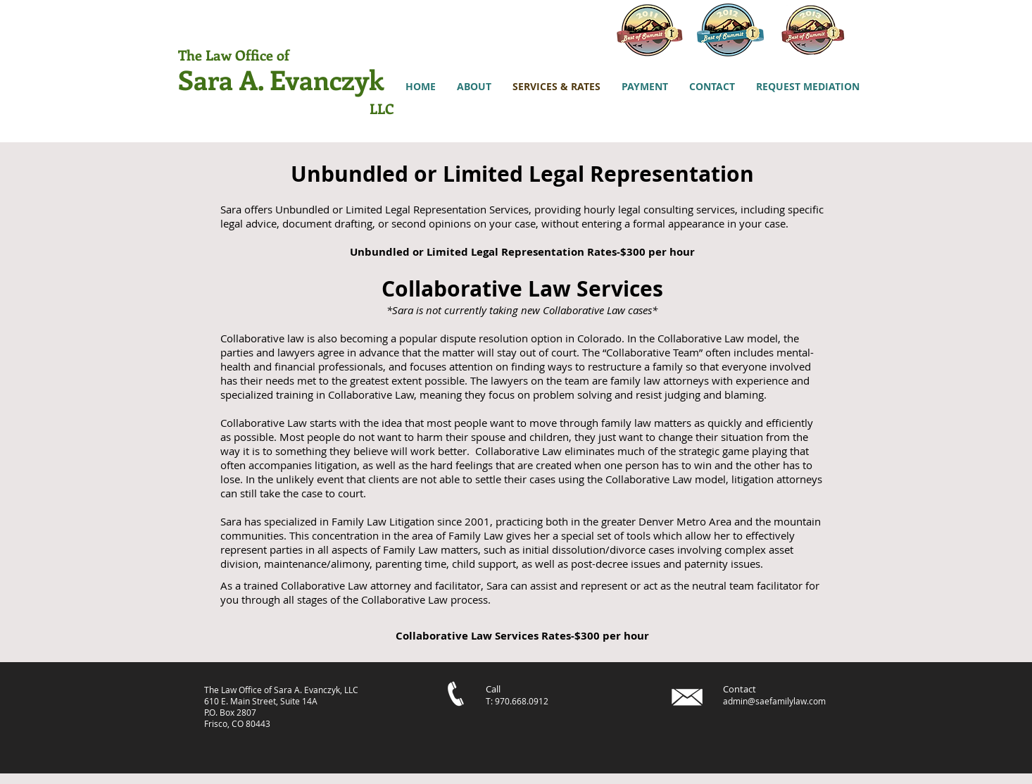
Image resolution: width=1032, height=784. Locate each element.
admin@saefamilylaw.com (774, 701)
